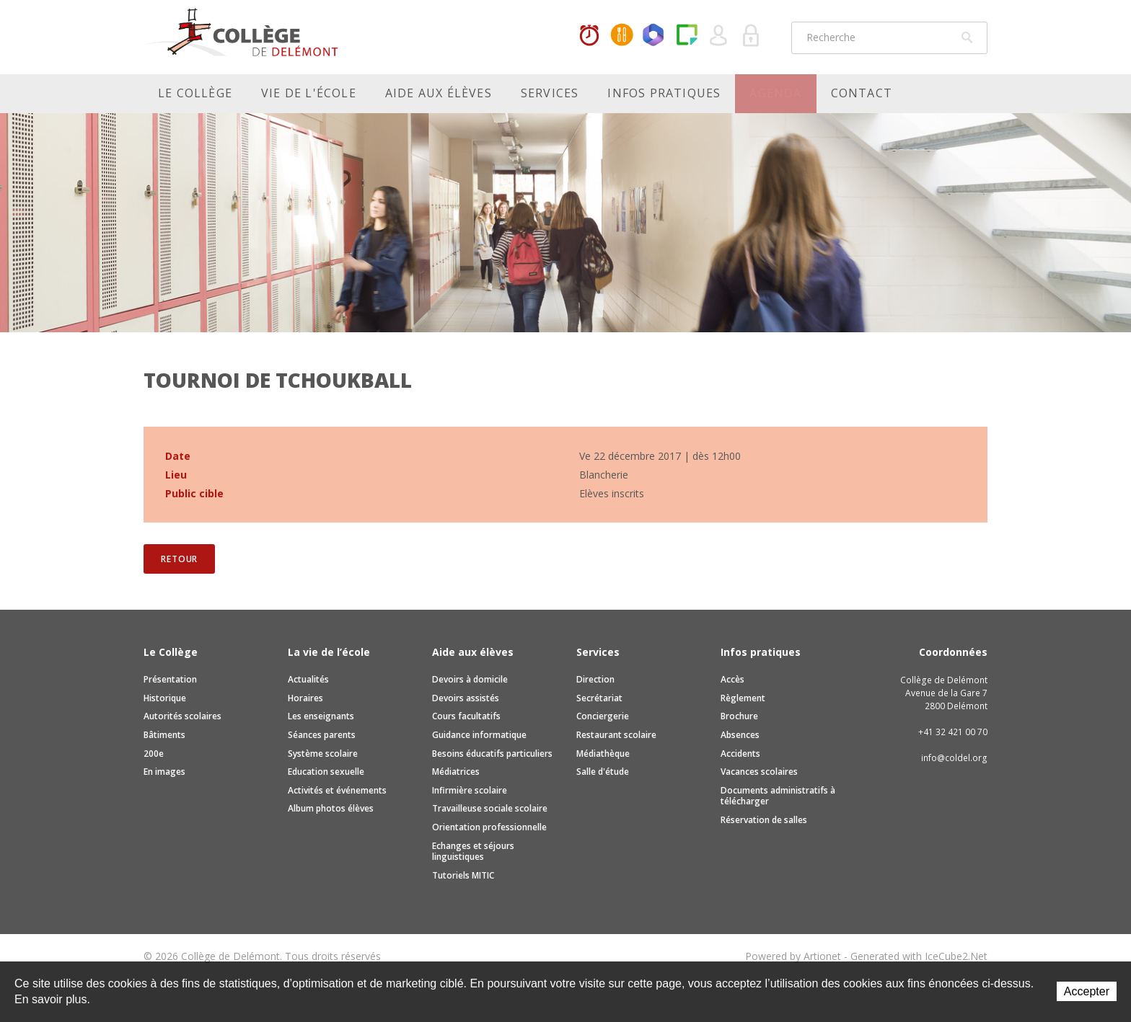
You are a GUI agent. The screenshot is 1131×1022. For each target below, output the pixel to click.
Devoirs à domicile (470, 679)
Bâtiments (164, 735)
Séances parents (322, 735)
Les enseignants (321, 716)
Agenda (775, 93)
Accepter (1086, 991)
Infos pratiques (664, 93)
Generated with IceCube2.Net (918, 956)
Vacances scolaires (759, 771)
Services (550, 93)
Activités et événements (337, 790)
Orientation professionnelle (489, 827)
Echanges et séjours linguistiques (473, 851)
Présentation (170, 679)
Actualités (308, 679)
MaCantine (621, 36)
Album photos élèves (331, 808)
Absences (740, 735)
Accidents (740, 753)
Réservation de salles (764, 820)
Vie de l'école (308, 93)
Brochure (739, 716)
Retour (179, 559)
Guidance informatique (479, 735)
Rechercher (967, 37)
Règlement (743, 698)
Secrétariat (599, 698)
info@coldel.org (954, 758)
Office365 (654, 36)
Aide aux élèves (438, 93)
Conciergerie (602, 716)
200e (154, 753)
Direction (595, 679)
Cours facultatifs (466, 716)
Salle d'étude (602, 771)
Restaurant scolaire (616, 735)
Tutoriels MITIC (463, 875)
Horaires (589, 36)
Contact (861, 93)
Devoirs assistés (465, 698)
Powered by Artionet (793, 956)
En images (164, 771)
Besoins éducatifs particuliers (492, 753)
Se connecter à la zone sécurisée (751, 36)
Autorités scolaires (182, 716)
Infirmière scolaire (469, 790)
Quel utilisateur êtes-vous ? (719, 36)
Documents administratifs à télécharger (778, 796)
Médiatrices (456, 771)
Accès (732, 679)
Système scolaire (323, 753)
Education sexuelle (326, 771)
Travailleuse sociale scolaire (489, 808)
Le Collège (195, 93)
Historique (165, 698)
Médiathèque (603, 753)
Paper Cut (686, 36)
